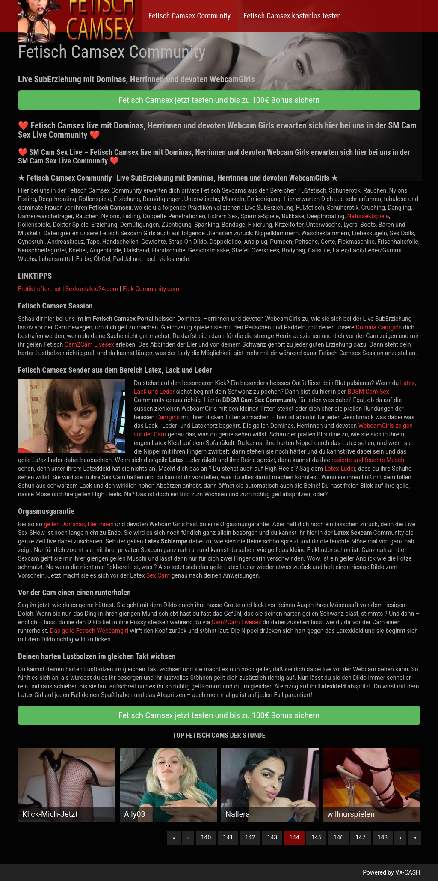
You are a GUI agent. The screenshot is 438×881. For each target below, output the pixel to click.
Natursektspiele (368, 216)
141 (228, 837)
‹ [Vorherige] (188, 837)
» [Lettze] (414, 837)
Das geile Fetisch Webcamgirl (89, 630)
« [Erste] (173, 837)
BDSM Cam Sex (368, 391)
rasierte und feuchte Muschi (368, 460)
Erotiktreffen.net (39, 288)
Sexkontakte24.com (91, 288)
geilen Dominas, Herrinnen (78, 524)
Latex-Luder (339, 468)
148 (383, 837)
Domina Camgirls (379, 327)
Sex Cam (158, 575)
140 (206, 837)
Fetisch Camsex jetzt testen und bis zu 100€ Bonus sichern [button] (219, 99)
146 (338, 837)
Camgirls (168, 417)
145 (316, 837)
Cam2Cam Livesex (89, 344)
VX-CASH (407, 872)
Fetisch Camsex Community (189, 16)
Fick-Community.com (151, 288)
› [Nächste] (400, 837)
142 (250, 837)
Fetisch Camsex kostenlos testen (292, 16)
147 (360, 837)
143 (272, 837)
